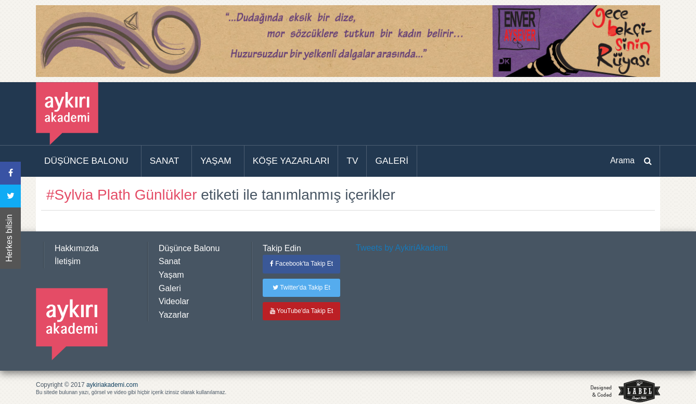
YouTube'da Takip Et (301, 311)
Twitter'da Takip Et (301, 287)
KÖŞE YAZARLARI (291, 160)
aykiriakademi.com (112, 384)
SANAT (164, 160)
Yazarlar (174, 314)
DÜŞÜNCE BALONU (86, 160)
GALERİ (391, 160)
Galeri (170, 288)
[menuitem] (88, 161)
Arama (622, 160)
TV (352, 160)
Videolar (174, 301)
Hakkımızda (76, 248)
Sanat (170, 261)
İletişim (68, 261)
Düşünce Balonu (189, 248)
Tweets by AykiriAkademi (402, 247)
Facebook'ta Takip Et (301, 263)
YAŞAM (215, 160)
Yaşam (171, 274)
